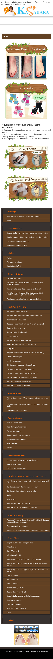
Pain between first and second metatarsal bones (24, 316)
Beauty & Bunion (15, 418)
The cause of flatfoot (14, 262)
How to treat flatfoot (14, 266)
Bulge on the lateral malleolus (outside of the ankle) (25, 353)
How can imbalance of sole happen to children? (24, 289)
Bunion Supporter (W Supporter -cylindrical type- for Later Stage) (27, 570)
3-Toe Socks (11, 547)
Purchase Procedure (14, 604)
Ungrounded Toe (15, 228)
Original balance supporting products (20, 543)
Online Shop (13, 538)
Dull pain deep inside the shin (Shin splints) (22, 377)
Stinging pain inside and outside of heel (21, 365)
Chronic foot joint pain (15, 357)
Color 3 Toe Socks (13, 551)
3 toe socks (11, 499)
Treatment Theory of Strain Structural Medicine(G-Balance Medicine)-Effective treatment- (28, 521)
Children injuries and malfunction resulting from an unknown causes (25, 284)
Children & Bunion (15, 274)
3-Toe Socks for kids (14, 555)
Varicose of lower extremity (16, 439)
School (11, 620)
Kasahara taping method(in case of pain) (21, 491)
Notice (9, 495)
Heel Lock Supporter (14, 600)
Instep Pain (11, 349)
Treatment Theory (15, 515)
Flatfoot (11, 253)
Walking (9, 447)
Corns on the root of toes (16, 328)
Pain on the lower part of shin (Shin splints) (22, 373)
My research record (14, 464)
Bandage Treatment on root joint (18, 386)
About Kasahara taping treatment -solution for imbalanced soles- (28, 482)
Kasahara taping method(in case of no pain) (23, 487)
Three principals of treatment (17, 526)
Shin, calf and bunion (14, 423)
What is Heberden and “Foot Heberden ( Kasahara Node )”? (27, 399)
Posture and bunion (14, 431)
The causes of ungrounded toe (18, 241)
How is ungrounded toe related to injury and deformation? (27, 237)
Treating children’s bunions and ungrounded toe (24, 299)
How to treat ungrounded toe (17, 245)
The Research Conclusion (16, 468)
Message (12, 212)
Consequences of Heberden (17, 410)
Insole (9, 612)
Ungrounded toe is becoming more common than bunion (27, 233)
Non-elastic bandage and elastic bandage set (23, 596)
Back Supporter (12, 580)
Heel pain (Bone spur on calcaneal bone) (21, 344)
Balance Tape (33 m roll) (15, 588)
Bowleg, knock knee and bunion (18, 435)
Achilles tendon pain (14, 361)
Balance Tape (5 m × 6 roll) (16, 592)
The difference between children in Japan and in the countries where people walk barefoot (25, 294)
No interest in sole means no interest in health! (23, 216)
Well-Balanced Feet (16, 455)
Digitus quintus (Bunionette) (17, 332)
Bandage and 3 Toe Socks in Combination (22, 507)
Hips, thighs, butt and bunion (17, 427)
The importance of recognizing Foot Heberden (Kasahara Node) (27, 405)
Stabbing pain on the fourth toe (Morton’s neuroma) (25, 324)
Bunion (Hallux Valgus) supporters (19, 503)
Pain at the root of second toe (17, 312)
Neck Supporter (12, 584)
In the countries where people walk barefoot (22, 460)
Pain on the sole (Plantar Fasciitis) (19, 340)
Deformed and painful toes (16, 320)
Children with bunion (14, 279)
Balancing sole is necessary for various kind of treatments (27, 530)
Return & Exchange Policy (16, 608)
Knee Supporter (12, 575)
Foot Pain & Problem (17, 307)
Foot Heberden (14, 393)
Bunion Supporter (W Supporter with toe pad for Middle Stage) (27, 564)
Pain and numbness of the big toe (19, 381)
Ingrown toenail (12, 336)
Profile (9, 220)
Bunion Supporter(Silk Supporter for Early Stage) (24, 559)
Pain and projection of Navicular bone (20, 369)
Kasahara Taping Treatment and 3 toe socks (26, 476)
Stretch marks (12, 443)
